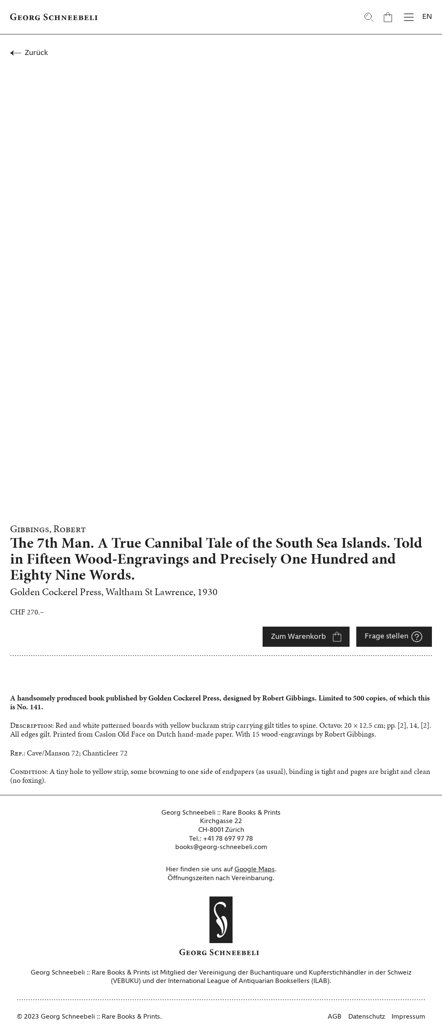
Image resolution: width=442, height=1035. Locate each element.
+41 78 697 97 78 (228, 839)
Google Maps (254, 869)
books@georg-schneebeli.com (221, 847)
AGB (335, 1017)
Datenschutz (366, 1017)
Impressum (408, 1017)
